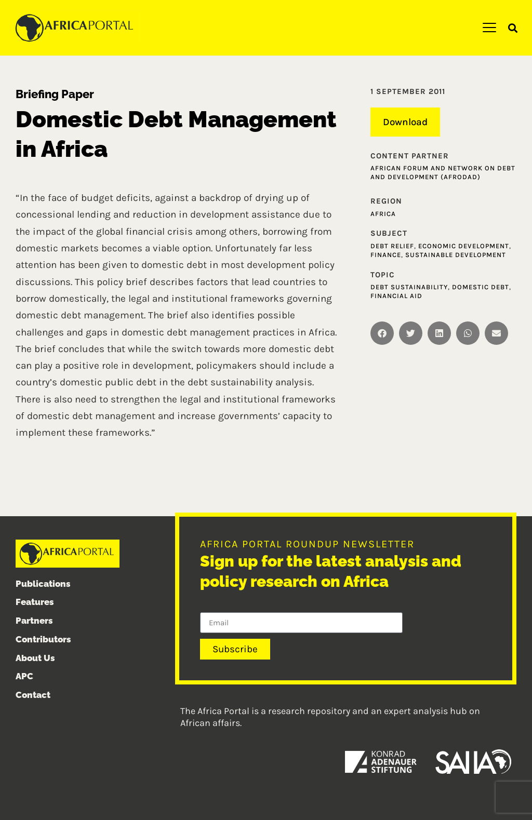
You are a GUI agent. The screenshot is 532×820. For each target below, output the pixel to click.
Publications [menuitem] (43, 584)
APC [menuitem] (24, 676)
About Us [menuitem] (35, 658)
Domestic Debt (480, 287)
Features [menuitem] (35, 602)
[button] (513, 28)
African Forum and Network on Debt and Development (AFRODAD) (442, 172)
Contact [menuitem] (33, 695)
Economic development (463, 246)
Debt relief (392, 246)
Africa (383, 214)
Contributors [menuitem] (43, 639)
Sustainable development (455, 255)
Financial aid (396, 296)
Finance (385, 255)
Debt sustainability (409, 287)
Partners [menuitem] (34, 620)
